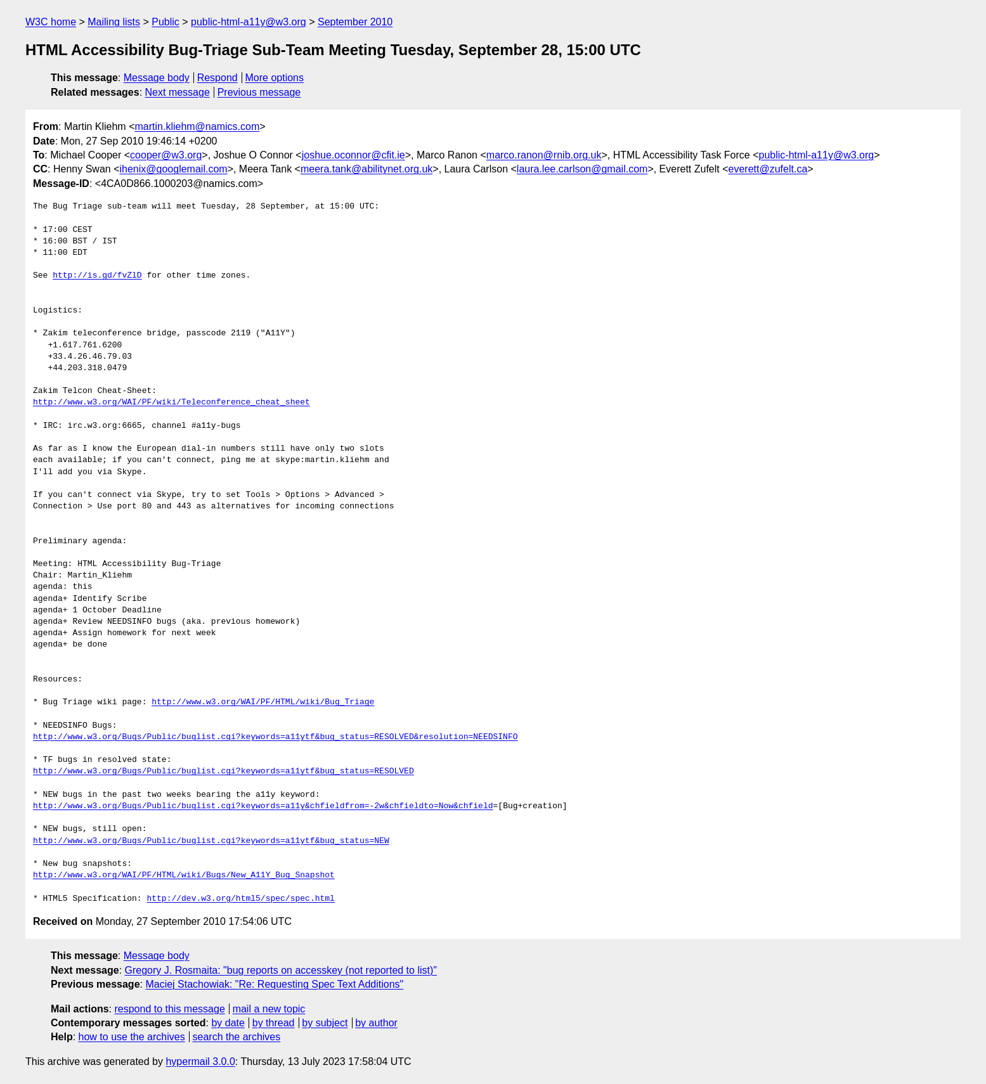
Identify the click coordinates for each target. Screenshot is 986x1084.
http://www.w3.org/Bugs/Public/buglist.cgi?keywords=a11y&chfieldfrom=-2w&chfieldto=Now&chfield (263, 806)
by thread (273, 1022)
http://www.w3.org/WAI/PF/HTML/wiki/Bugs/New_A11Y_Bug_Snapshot (184, 875)
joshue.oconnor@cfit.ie (353, 155)
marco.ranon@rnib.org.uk (544, 155)
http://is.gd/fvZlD (97, 275)
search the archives (237, 1036)
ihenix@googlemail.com (174, 169)
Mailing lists (114, 21)
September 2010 (355, 21)
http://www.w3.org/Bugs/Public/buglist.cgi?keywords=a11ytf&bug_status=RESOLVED (223, 771)
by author (376, 1022)
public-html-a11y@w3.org (248, 21)
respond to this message (169, 1008)
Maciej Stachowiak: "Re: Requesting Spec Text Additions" (274, 984)
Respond (217, 77)
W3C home (50, 21)
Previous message (259, 92)
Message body (157, 77)
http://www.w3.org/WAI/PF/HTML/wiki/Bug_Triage (263, 702)
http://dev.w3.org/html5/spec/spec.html (240, 899)
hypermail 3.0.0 (200, 1061)
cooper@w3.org (166, 155)
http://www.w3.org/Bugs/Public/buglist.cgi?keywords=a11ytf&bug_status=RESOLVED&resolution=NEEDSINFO (275, 737)
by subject (324, 1022)
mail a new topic (269, 1008)
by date (227, 1022)
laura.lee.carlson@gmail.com (582, 169)
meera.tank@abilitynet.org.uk (366, 169)
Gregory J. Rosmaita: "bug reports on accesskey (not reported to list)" (281, 970)
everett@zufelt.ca (768, 169)
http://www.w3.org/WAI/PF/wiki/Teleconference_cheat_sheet (171, 402)
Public (165, 21)
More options (274, 77)
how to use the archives (132, 1036)
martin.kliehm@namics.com (196, 126)
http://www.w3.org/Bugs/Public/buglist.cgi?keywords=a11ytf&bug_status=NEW (211, 841)
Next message (177, 92)
